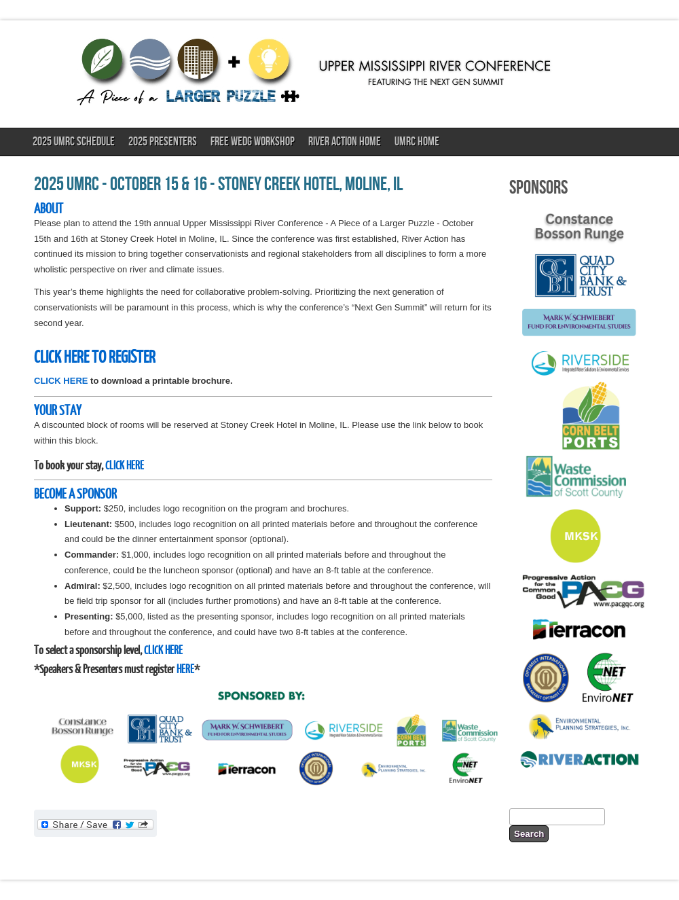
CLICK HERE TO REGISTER (94, 356)
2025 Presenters (162, 141)
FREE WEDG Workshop (252, 141)
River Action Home (344, 141)
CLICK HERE (61, 381)
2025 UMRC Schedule (74, 141)
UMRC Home (416, 141)
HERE (185, 669)
